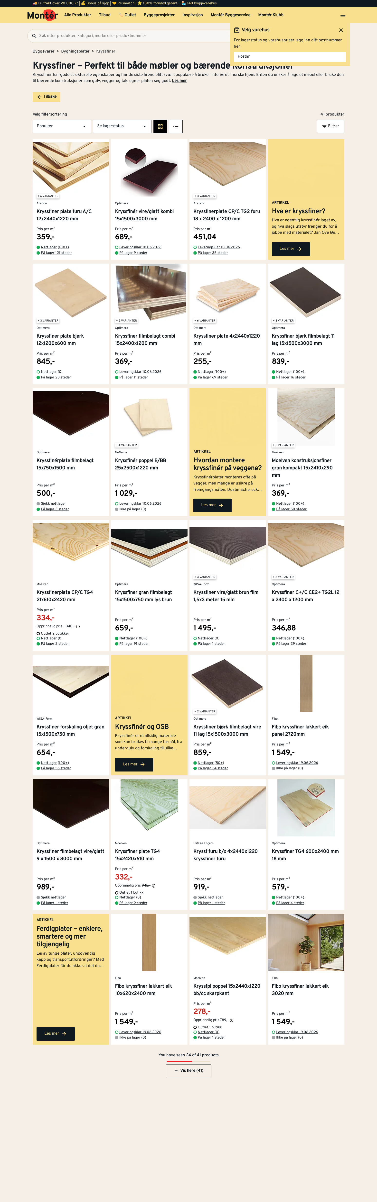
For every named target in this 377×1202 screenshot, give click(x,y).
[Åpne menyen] (343, 15)
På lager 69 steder (213, 377)
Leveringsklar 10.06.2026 (140, 247)
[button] (62, 126)
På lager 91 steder (134, 644)
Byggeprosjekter (159, 15)
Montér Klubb (270, 15)
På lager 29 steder (291, 644)
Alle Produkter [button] (77, 15)
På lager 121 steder (56, 253)
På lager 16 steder (291, 377)
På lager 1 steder (211, 644)
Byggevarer (44, 51)
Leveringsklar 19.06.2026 (297, 763)
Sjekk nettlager (53, 504)
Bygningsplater (75, 51)
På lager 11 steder (133, 377)
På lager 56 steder (56, 768)
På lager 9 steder (133, 253)
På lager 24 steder (213, 768)
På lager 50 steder (291, 509)
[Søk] (32, 36)
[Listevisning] (176, 126)
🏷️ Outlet (127, 15)
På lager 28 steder (56, 377)
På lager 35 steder (213, 253)
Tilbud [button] (105, 15)
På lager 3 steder (55, 509)
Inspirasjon (192, 15)
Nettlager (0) (52, 372)
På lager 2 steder (55, 644)
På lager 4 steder (290, 903)
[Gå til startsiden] (42, 15)
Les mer (179, 81)
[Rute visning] (160, 126)
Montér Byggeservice (230, 15)
